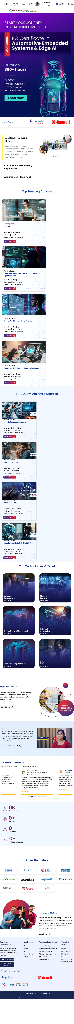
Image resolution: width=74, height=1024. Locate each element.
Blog (23, 4)
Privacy (17, 997)
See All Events (7, 707)
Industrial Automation (45, 951)
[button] (29, 796)
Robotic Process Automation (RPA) (66, 960)
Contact (26, 957)
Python (63, 948)
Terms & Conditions (8, 997)
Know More (10, 241)
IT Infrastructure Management (48, 954)
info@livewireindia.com (12, 959)
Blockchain (64, 954)
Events (26, 948)
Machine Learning (44, 959)
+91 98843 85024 (37, 4)
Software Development (46, 946)
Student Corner (15, 4)
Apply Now (43, 934)
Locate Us (31, 4)
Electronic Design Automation (48, 948)
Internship (5, 4)
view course (7, 600)
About (25, 946)
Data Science (43, 957)
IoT (62, 957)
